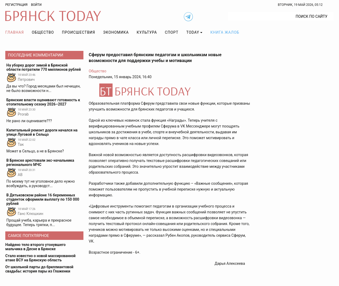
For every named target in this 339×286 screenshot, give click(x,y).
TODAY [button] (192, 32)
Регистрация (16, 5)
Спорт (172, 32)
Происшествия (78, 32)
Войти (36, 5)
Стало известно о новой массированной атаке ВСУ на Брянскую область (40, 258)
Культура (147, 32)
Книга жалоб (224, 32)
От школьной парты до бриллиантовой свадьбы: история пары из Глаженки (39, 269)
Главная (14, 32)
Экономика (116, 32)
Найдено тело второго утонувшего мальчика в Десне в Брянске (35, 247)
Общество (43, 32)
